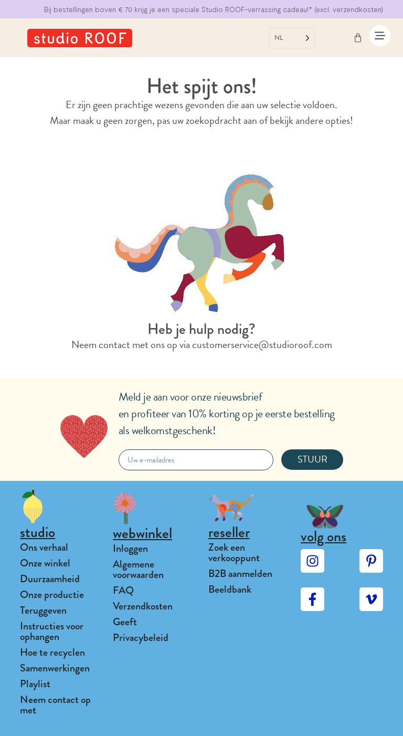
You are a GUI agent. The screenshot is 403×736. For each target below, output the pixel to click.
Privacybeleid (140, 637)
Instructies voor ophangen (51, 631)
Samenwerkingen (55, 668)
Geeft (125, 621)
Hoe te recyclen (52, 652)
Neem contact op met (55, 705)
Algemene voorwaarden (138, 569)
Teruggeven (43, 610)
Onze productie (52, 594)
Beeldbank (229, 589)
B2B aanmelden (240, 573)
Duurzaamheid (50, 578)
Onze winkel (45, 563)
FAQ (123, 590)
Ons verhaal (44, 547)
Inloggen (130, 548)
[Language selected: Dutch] (292, 38)
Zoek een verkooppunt (234, 552)
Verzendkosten (143, 606)
